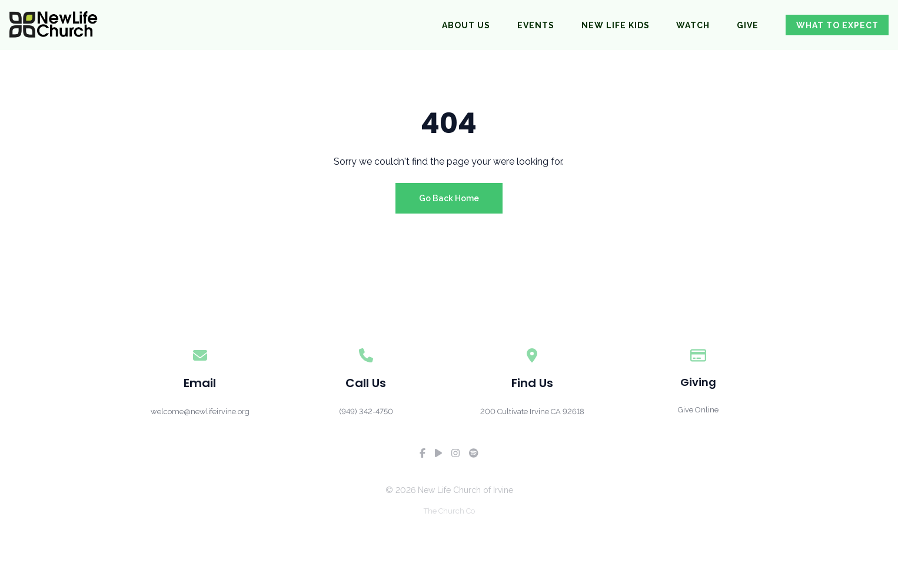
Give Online (698, 409)
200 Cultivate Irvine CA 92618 (532, 411)
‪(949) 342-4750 (366, 411)
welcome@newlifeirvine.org (200, 411)
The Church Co (449, 511)
